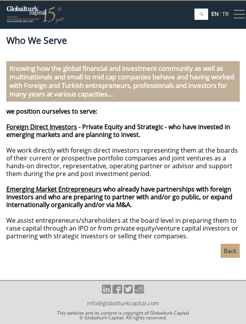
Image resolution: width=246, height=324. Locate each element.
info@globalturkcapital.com (123, 303)
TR (225, 14)
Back (230, 251)
